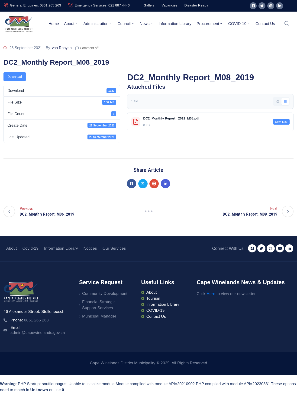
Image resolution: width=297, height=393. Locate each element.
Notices (90, 248)
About (71, 23)
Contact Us (265, 24)
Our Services (114, 248)
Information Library (174, 24)
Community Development (104, 293)
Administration (97, 23)
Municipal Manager (99, 316)
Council (126, 23)
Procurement (210, 23)
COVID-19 (239, 23)
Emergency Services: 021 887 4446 (102, 5)
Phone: (29, 320)
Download (14, 77)
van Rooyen (61, 48)
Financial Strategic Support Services (99, 305)
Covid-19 (30, 248)
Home (53, 24)
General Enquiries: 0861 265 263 (35, 5)
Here (211, 294)
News (147, 23)
